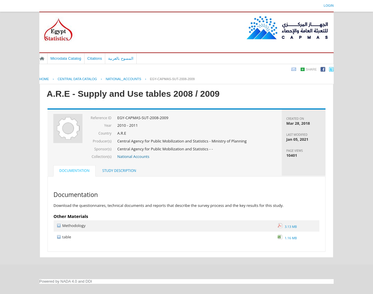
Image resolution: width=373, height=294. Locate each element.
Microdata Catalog (65, 58)
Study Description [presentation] (119, 170)
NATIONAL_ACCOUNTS (123, 79)
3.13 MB (287, 226)
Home (42, 58)
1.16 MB (287, 238)
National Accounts (133, 156)
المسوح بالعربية (120, 58)
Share (311, 69)
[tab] (74, 171)
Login (329, 5)
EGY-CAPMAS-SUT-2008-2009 (172, 79)
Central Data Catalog (77, 79)
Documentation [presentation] (74, 170)
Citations (94, 58)
